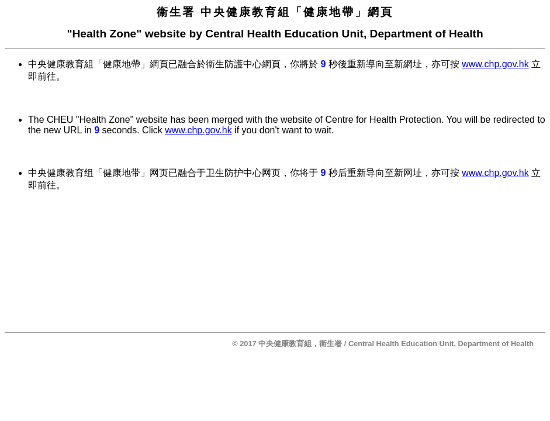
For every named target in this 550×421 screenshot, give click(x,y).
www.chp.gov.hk (495, 64)
